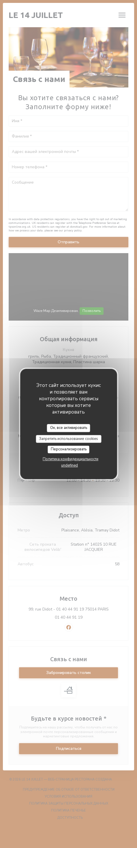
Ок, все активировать (68, 427)
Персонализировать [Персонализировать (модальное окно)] (69, 449)
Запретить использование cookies (68, 438)
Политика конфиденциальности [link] (70, 459)
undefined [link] (69, 465)
